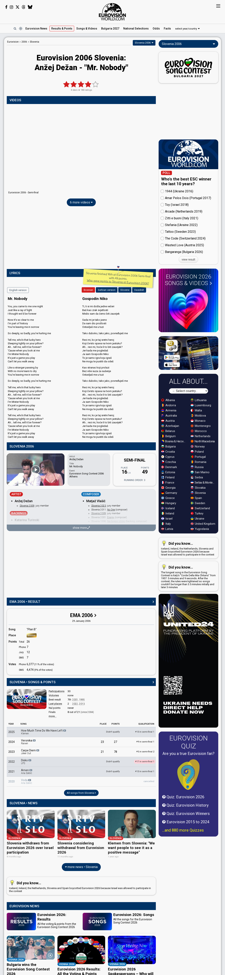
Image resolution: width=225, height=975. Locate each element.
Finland (168, 477)
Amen (27, 772)
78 (115, 751)
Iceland (168, 508)
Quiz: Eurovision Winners (186, 813)
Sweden (198, 503)
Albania (168, 400)
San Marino (200, 472)
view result (188, 259)
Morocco (199, 431)
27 (115, 741)
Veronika (28, 742)
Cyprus (168, 457)
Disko (26, 762)
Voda (26, 781)
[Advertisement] (81, 238)
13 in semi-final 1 (144, 732)
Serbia (197, 477)
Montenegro (201, 426)
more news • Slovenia (81, 862)
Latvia (167, 529)
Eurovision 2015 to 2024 (185, 821)
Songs (86, 28)
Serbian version (106, 289)
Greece (168, 498)
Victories (54, 695)
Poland (197, 451)
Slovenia (198, 493)
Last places (55, 703)
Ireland (167, 513)
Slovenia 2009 (27, 505)
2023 (11, 751)
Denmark (169, 467)
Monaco (198, 421)
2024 (11, 741)
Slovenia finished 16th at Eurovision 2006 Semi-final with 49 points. (118, 278)
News (36, 28)
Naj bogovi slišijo (116, 521)
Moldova (198, 415)
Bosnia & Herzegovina (174, 441)
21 (102, 751)
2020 (11, 781)
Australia (169, 415)
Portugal (198, 457)
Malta (196, 410)
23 (102, 741)
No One (111, 509)
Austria (168, 421)
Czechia (168, 462)
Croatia (168, 451)
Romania (198, 462)
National (136, 28)
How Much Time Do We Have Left (44, 732)
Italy (166, 524)
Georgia (168, 487)
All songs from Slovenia (81, 792)
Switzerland (200, 508)
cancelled (149, 781)
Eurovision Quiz (188, 742)
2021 (11, 771)
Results (61, 28)
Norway (198, 446)
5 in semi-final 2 (145, 751)
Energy (110, 517)
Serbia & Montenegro (203, 482)
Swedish (139, 289)
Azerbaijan (170, 426)
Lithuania (199, 400)
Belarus (168, 431)
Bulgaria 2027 (110, 28)
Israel (167, 518)
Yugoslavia (200, 529)
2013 (82, 703)
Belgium (168, 436)
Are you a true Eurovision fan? (188, 753)
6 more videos (81, 202)
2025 (11, 732)
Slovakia (198, 487)
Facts (167, 28)
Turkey (197, 513)
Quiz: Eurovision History (185, 805)
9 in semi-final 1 (145, 741)
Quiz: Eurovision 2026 (183, 797)
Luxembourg (201, 405)
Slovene (124, 289)
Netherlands (200, 436)
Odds (156, 28)
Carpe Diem (30, 752)
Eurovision (13, 41)
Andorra (168, 405)
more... (52, 716)
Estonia (168, 472)
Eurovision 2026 (188, 279)
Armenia (168, 410)
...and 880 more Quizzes (183, 830)
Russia (197, 467)
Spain (196, 498)
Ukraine (197, 518)
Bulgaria (168, 446)
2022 (75, 703)
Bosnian (88, 289)
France (167, 482)
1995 (82, 699)
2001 (75, 699)
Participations (56, 691)
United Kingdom (203, 524)
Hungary (168, 503)
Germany (169, 493)
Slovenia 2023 (98, 505)
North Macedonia (203, 441)
